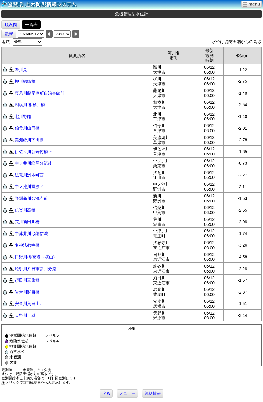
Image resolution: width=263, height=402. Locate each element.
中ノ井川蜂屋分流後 (33, 163)
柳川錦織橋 (25, 81)
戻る (106, 393)
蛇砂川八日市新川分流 (35, 268)
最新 (9, 34)
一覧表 (31, 24)
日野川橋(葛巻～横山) (35, 257)
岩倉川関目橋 (27, 292)
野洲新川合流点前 (31, 198)
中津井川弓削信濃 (31, 233)
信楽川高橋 (25, 210)
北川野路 (23, 116)
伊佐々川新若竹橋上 (33, 151)
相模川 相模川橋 (30, 104)
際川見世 (23, 69)
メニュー (127, 393)
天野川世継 (25, 315)
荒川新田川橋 (27, 221)
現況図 (11, 24)
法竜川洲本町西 (29, 175)
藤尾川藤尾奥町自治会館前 (39, 93)
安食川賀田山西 (29, 303)
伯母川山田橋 (27, 128)
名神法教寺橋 (27, 245)
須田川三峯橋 (27, 280)
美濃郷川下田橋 (29, 139)
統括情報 (153, 393)
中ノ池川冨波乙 (29, 186)
